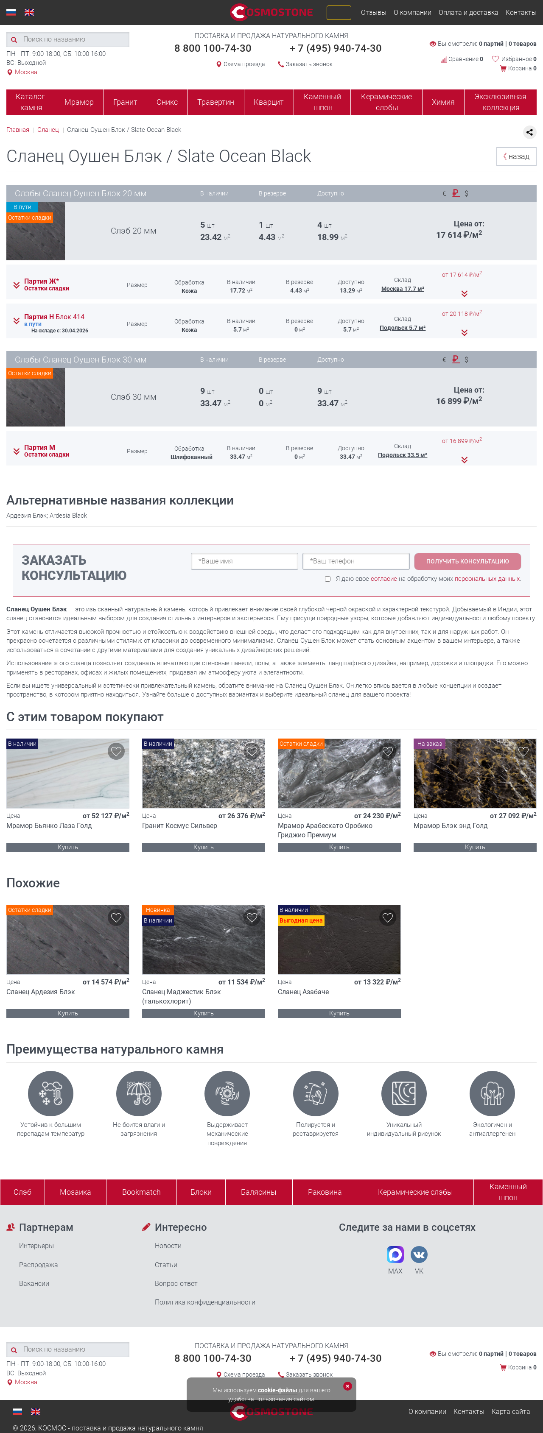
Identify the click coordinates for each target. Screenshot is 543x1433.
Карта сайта (511, 1411)
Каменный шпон (322, 102)
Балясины (259, 1192)
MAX (395, 1260)
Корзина (522, 68)
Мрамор (79, 102)
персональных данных (487, 579)
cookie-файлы (277, 1390)
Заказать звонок (309, 64)
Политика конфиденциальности (205, 1302)
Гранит (125, 102)
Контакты (521, 12)
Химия (443, 102)
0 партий (491, 43)
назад (514, 156)
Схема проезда (244, 64)
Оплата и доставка (468, 12)
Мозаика (75, 1192)
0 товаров (523, 43)
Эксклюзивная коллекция (500, 102)
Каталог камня (30, 102)
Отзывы (373, 12)
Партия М (39, 447)
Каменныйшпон (508, 1192)
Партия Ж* (41, 281)
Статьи (166, 1265)
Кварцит (269, 102)
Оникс (167, 102)
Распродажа (38, 1265)
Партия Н (54, 317)
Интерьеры (36, 1246)
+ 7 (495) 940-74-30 (336, 48)
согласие (384, 579)
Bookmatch (141, 1192)
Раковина (325, 1192)
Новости (168, 1246)
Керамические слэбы (386, 102)
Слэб (22, 1192)
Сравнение (462, 59)
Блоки (201, 1192)
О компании (412, 12)
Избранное (519, 59)
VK (419, 1260)
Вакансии (34, 1284)
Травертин (215, 102)
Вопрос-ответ (176, 1284)
